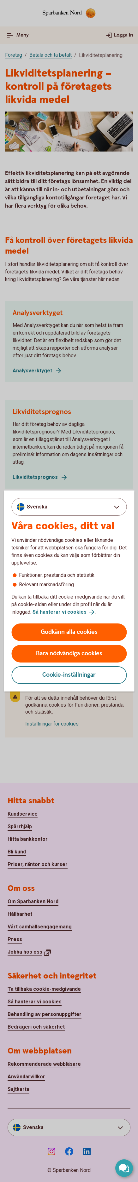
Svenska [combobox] (37, 507)
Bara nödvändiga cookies (69, 653)
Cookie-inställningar (69, 675)
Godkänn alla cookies (69, 632)
